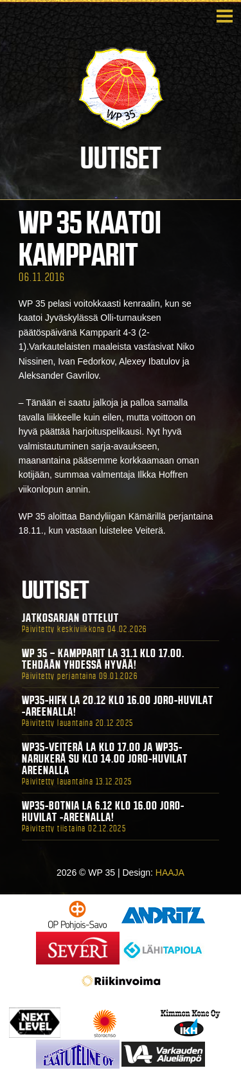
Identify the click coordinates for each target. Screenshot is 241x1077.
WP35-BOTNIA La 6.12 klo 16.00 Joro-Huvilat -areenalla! (103, 811)
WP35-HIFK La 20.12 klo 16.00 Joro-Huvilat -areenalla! (117, 706)
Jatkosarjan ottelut (70, 618)
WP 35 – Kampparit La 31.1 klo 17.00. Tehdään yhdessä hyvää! (103, 659)
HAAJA (170, 872)
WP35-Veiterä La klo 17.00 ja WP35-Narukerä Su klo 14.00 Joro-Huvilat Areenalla (105, 758)
